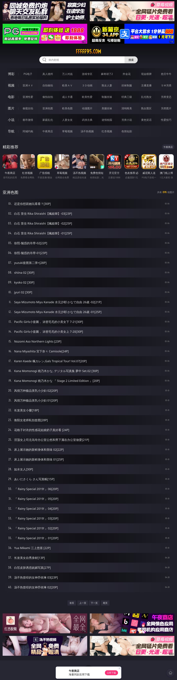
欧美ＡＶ (67, 85)
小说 (11, 120)
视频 (11, 85)
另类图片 (166, 108)
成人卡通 (67, 97)
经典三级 (126, 97)
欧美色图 (67, 108)
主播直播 (146, 85)
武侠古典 (87, 120)
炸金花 (127, 74)
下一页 (94, 602)
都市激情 (28, 120)
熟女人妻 (107, 85)
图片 (11, 108)
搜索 (131, 60)
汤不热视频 (87, 131)
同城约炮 (28, 131)
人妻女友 (67, 120)
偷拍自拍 (47, 97)
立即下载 (111, 672)
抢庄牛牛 (166, 74)
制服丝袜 (107, 97)
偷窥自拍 (28, 108)
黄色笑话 (146, 120)
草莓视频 (67, 131)
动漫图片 (87, 108)
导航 (11, 131)
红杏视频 (107, 131)
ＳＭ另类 (166, 85)
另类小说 (126, 120)
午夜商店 (47, 131)
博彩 (11, 74)
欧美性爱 (87, 97)
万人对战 (67, 74)
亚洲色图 (47, 108)
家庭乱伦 (47, 120)
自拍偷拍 (47, 85)
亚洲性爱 (28, 97)
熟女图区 (146, 108)
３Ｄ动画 (87, 85)
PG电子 (28, 74)
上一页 (82, 602)
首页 (71, 602)
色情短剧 (126, 131)
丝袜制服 (126, 85)
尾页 (105, 602)
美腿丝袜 (107, 108)
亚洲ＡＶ (28, 85)
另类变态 (166, 97)
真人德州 (47, 74)
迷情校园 (107, 120)
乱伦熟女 (146, 97)
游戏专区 (87, 74)
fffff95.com (88, 51)
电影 (11, 97)
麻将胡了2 (107, 74)
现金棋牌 (146, 74)
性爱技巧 (166, 120)
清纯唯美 (126, 108)
